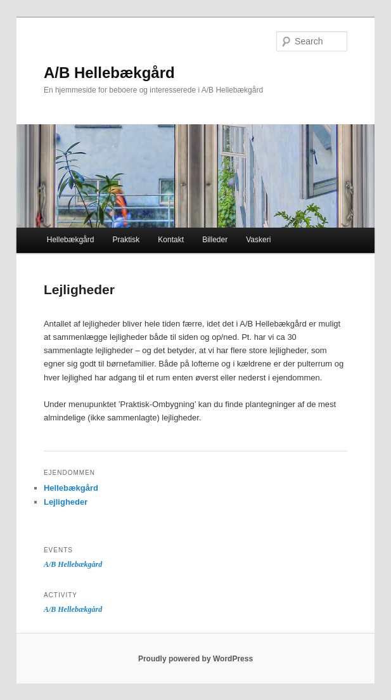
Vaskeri (258, 239)
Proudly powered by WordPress (195, 658)
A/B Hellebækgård (109, 72)
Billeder (215, 239)
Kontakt (171, 239)
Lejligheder (65, 502)
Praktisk (126, 239)
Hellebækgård (70, 239)
